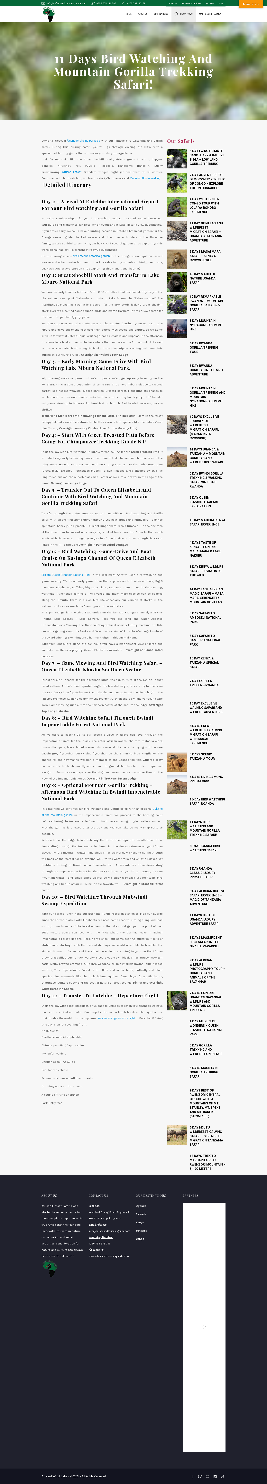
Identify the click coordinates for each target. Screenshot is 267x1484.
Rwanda (141, 1214)
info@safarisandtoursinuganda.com (66, 3)
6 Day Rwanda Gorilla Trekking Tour (204, 347)
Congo (140, 1239)
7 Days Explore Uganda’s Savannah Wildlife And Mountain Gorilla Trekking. (206, 1001)
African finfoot (71, 172)
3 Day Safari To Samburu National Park (205, 640)
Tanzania (141, 1230)
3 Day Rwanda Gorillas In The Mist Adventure (207, 370)
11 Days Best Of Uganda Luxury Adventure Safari (204, 919)
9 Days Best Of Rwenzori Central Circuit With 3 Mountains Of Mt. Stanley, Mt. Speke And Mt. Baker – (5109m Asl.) (205, 1103)
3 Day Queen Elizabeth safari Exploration (204, 502)
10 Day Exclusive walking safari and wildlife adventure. (206, 708)
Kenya (140, 1222)
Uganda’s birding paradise (83, 140)
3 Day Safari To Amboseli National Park (205, 617)
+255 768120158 (136, 3)
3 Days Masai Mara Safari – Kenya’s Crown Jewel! (205, 256)
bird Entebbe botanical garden (91, 256)
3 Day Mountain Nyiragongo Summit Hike (206, 325)
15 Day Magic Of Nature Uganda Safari (203, 278)
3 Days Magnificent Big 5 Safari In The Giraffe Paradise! (206, 942)
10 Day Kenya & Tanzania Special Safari (204, 663)
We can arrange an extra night (116, 1018)
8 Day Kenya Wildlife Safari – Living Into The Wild (206, 571)
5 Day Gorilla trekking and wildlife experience (206, 1050)
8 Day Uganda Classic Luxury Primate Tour (202, 873)
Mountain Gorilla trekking (145, 178)
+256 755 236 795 (106, 3)
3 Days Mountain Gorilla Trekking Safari (204, 1072)
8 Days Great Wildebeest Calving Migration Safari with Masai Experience (206, 734)
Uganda (141, 1206)
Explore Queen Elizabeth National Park (65, 574)
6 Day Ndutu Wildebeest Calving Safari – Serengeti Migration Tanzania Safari (206, 1136)
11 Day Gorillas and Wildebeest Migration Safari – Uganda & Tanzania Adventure (206, 231)
